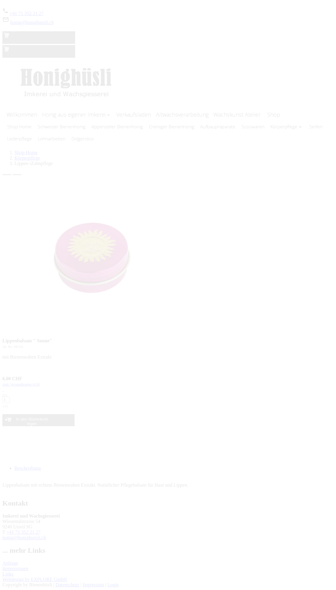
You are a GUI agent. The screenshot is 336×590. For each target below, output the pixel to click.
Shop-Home (26, 152)
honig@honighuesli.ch (32, 22)
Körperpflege (27, 157)
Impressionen (15, 568)
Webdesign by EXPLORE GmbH (34, 579)
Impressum (93, 584)
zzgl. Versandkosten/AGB (168, 395)
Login (113, 584)
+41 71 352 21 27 (27, 13)
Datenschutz (67, 584)
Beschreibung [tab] (27, 468)
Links (7, 573)
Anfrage (10, 563)
